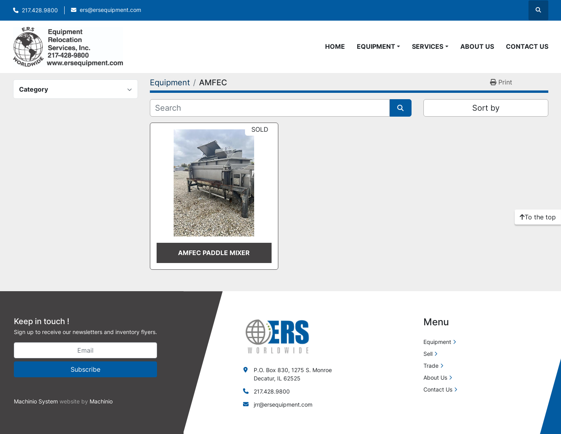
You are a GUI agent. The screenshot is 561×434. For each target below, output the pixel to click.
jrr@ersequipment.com (283, 404)
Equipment (376, 46)
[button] (378, 46)
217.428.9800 (40, 10)
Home (335, 46)
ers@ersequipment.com (110, 10)
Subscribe (85, 369)
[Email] (85, 350)
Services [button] (427, 46)
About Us (477, 46)
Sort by (486, 108)
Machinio (101, 401)
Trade (430, 365)
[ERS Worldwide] (278, 335)
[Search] (270, 108)
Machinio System (36, 401)
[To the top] (538, 217)
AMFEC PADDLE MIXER (214, 253)
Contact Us (527, 46)
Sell (428, 353)
